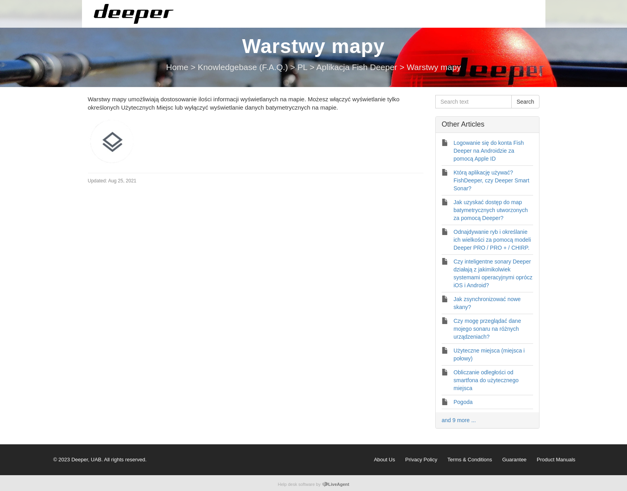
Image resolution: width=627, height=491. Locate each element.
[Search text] (473, 101)
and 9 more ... (459, 420)
